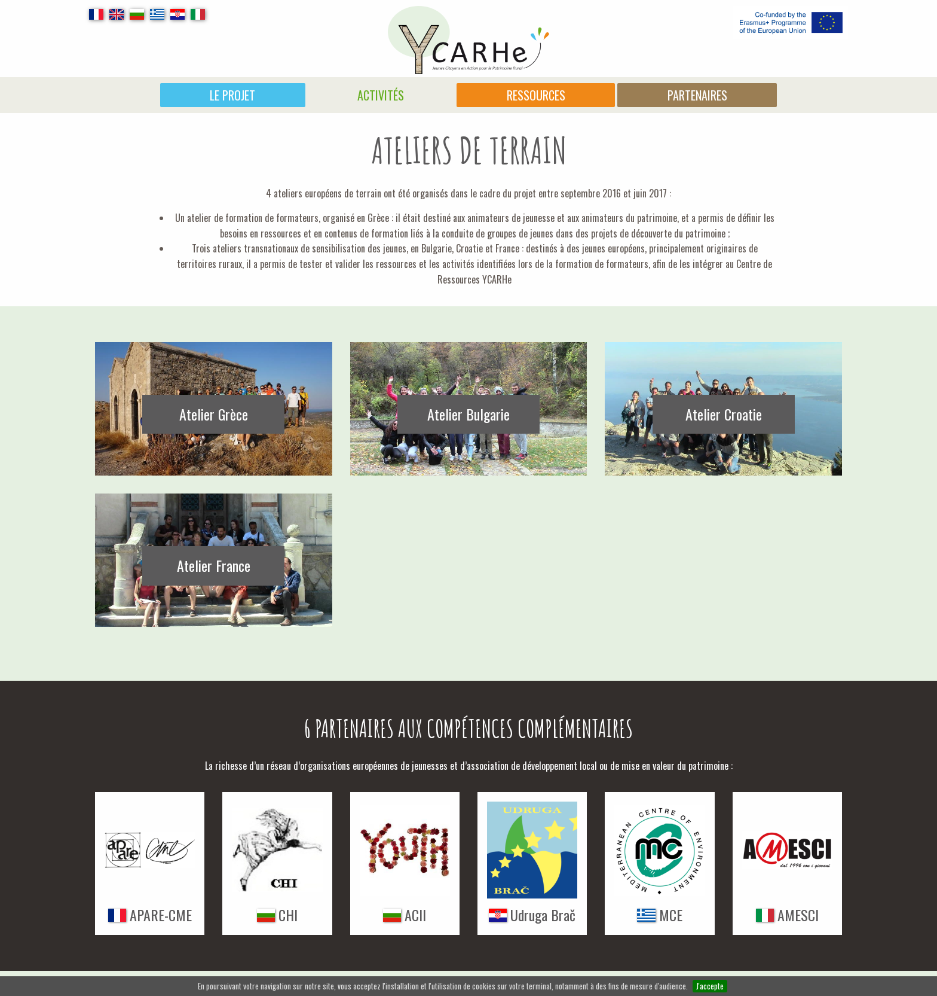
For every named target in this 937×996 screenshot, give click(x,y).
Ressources (536, 95)
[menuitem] (233, 95)
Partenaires (697, 95)
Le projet (232, 95)
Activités (380, 95)
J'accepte (710, 986)
